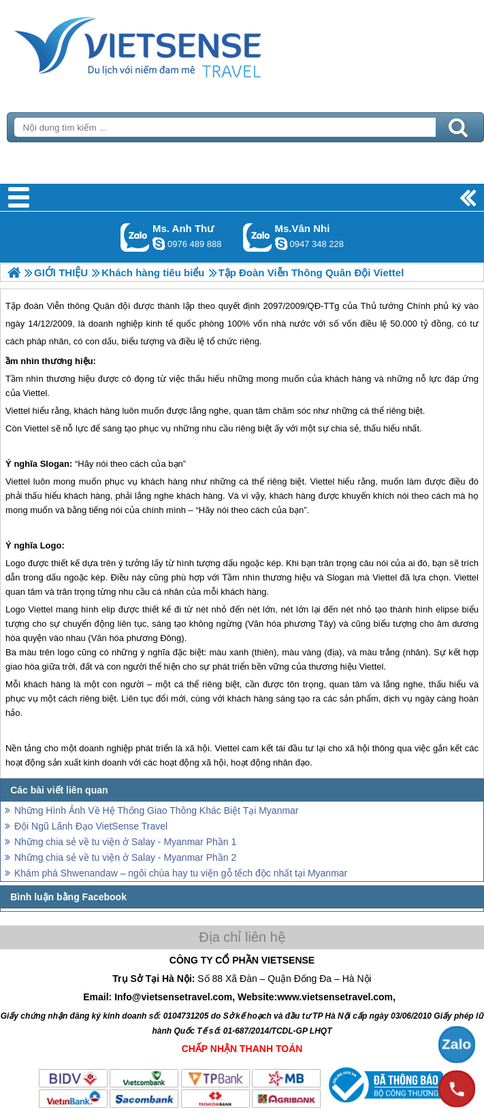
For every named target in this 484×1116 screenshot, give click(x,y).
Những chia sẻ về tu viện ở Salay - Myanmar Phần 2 (125, 857)
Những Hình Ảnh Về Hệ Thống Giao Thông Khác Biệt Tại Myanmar (156, 810)
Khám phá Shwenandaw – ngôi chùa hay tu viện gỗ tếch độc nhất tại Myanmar (180, 873)
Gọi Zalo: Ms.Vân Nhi (257, 237)
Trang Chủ (171, 44)
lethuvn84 (158, 243)
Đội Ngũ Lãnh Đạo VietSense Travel (90, 826)
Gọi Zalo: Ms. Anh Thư (135, 237)
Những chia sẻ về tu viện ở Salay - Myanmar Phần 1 (125, 841)
